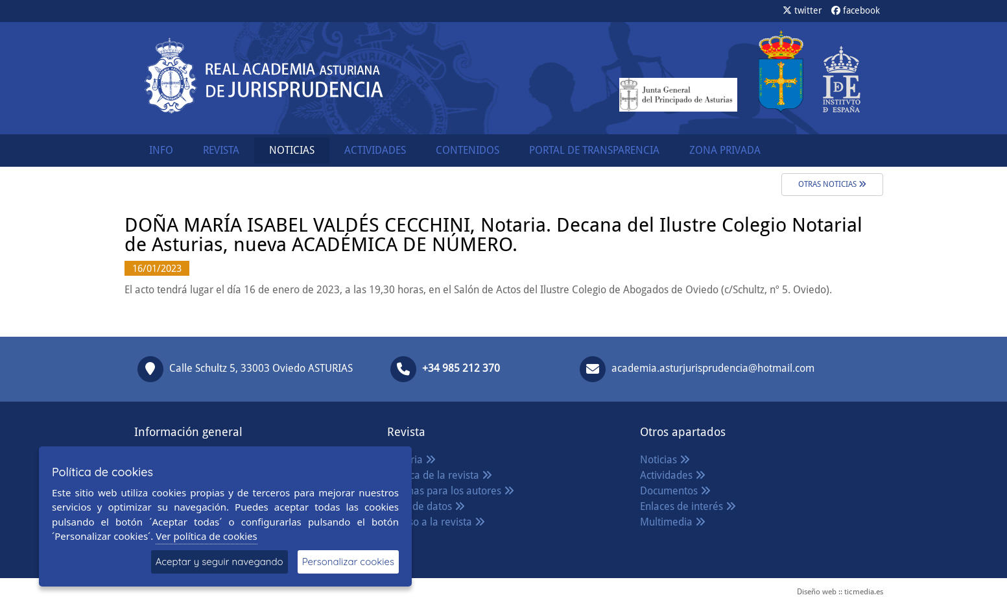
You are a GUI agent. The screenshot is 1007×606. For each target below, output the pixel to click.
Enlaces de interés (688, 506)
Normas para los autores (450, 491)
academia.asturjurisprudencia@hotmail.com (712, 368)
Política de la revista (439, 475)
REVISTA (221, 150)
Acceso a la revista (436, 522)
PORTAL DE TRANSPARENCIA (594, 150)
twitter (802, 10)
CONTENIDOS (467, 150)
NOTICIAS (291, 150)
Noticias (665, 460)
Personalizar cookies (348, 561)
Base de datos (426, 506)
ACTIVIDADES (375, 150)
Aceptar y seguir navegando (219, 561)
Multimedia (672, 522)
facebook (855, 10)
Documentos (675, 491)
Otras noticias (832, 184)
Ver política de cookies (206, 535)
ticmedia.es (863, 591)
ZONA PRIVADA (725, 150)
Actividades (672, 475)
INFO (161, 150)
